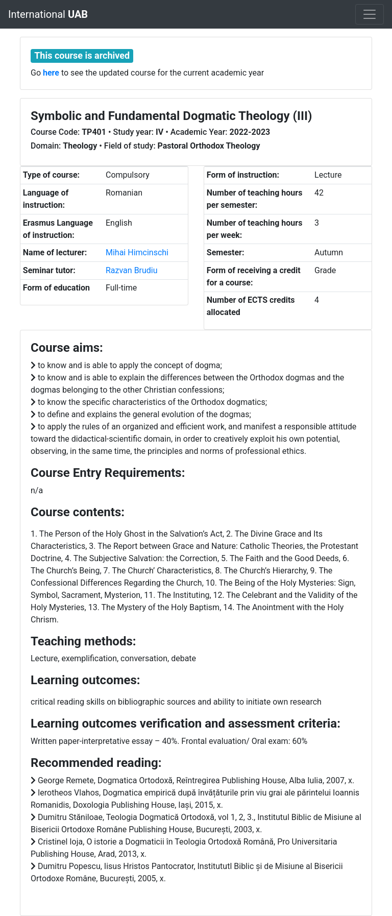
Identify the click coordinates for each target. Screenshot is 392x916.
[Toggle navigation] (369, 14)
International (48, 14)
